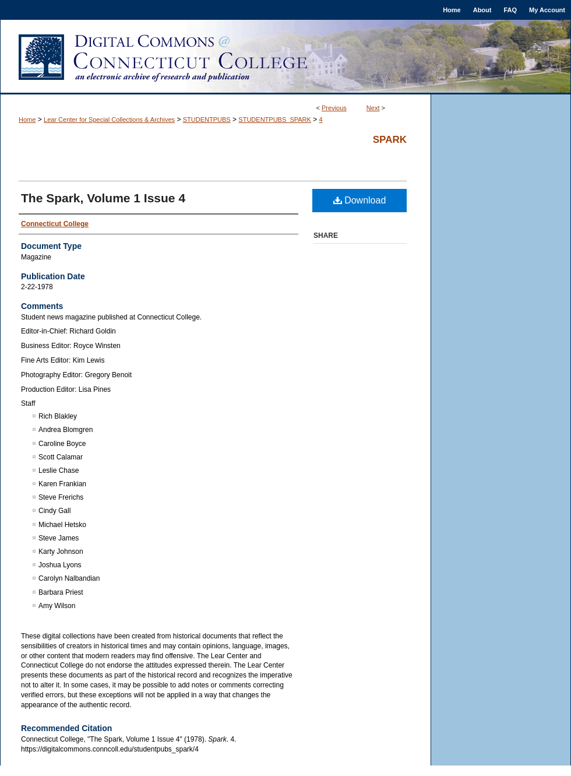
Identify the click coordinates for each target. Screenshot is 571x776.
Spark (390, 139)
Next (373, 107)
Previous (334, 107)
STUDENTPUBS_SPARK (274, 119)
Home (27, 119)
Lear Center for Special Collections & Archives (109, 119)
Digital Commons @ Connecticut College (285, 57)
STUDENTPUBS (207, 119)
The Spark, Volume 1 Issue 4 (103, 198)
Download (359, 200)
